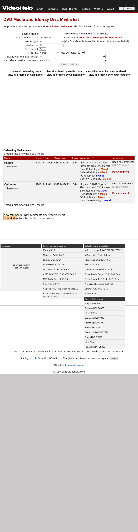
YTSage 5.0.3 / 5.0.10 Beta (97, 255)
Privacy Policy (45, 351)
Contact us (29, 351)
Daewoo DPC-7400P (94, 308)
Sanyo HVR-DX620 (93, 337)
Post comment (120, 171)
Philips (8, 162)
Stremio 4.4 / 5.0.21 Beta (97, 288)
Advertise (69, 351)
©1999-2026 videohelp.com (69, 371)
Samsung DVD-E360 (94, 322)
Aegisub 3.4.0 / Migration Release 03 (60, 288)
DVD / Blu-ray (69, 9)
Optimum (10, 184)
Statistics (105, 351)
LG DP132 (89, 341)
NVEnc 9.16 (90, 293)
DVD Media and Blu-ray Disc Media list (41, 19)
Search (17, 351)
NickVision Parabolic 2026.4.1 (99, 283)
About (110, 9)
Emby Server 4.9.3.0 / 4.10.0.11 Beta (102, 279)
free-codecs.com (74, 365)
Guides (86, 9)
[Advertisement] (67, 112)
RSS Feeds (92, 351)
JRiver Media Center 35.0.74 (98, 259)
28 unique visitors (21, 264)
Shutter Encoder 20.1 (53, 259)
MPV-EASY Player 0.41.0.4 (55, 279)
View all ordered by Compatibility (66, 74)
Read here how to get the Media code (100, 37)
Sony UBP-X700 (92, 303)
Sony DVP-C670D (93, 327)
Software (52, 9)
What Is (98, 9)
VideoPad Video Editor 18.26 (98, 269)
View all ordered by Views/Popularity (110, 74)
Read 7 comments (122, 183)
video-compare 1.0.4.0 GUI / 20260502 (103, 250)
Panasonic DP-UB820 (95, 346)
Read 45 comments (123, 161)
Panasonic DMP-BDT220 (96, 332)
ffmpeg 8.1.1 (49, 250)
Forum (39, 9)
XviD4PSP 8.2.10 (51, 283)
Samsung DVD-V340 (94, 317)
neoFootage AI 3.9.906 (54, 264)
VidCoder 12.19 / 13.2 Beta (56, 269)
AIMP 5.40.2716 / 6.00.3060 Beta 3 (59, 274)
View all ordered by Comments (25, 74)
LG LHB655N (91, 313)
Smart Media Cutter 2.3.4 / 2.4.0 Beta (102, 274)
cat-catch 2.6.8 (92, 264)
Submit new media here (59, 26)
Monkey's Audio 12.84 (53, 255)
